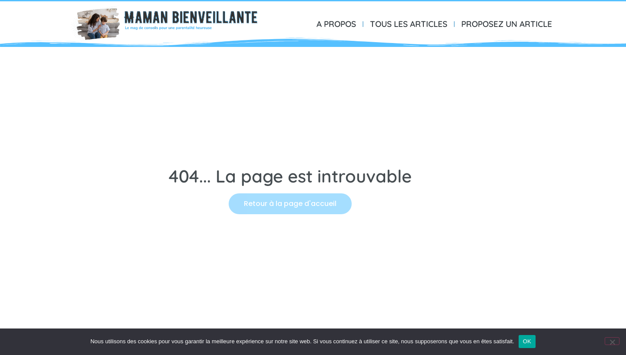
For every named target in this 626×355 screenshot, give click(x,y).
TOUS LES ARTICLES (408, 24)
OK (527, 341)
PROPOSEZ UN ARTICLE (506, 24)
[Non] (612, 341)
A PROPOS (336, 24)
